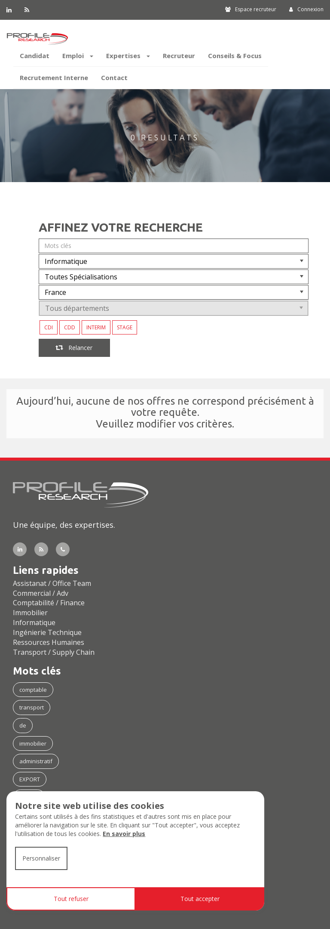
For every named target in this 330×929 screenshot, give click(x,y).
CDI (48, 327)
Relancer (74, 348)
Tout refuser (71, 899)
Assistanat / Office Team (52, 583)
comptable (33, 690)
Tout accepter (200, 899)
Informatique (34, 622)
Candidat (34, 55)
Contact (114, 77)
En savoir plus (124, 834)
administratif (35, 761)
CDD (69, 327)
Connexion (306, 9)
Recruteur (179, 55)
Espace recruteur (250, 9)
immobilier (32, 743)
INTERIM (96, 327)
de (22, 725)
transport (31, 707)
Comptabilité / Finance (49, 602)
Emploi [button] (77, 55)
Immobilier (30, 612)
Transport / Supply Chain (54, 652)
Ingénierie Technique (47, 632)
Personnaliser (41, 858)
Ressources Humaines (48, 642)
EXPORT (29, 779)
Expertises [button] (128, 55)
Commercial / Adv (40, 593)
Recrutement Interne (54, 77)
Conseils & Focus (235, 55)
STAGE (124, 327)
